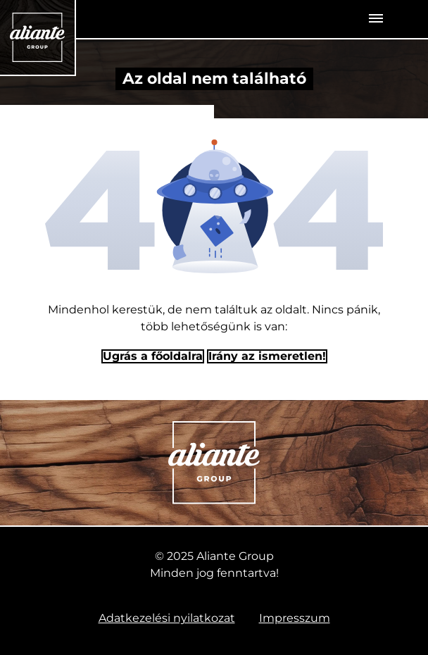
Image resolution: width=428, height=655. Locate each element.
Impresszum (294, 618)
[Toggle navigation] (376, 19)
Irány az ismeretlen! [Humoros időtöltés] (267, 356)
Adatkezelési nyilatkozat (167, 618)
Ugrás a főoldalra (153, 356)
